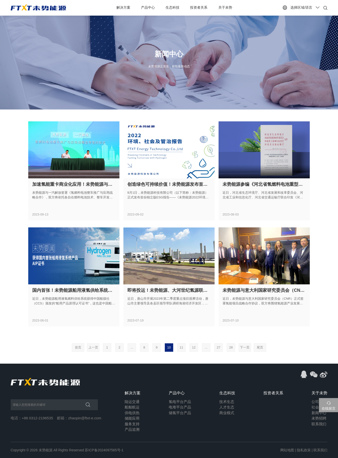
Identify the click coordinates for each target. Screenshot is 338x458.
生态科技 (172, 7)
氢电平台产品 (180, 402)
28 (231, 347)
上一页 (92, 347)
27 (218, 347)
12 (194, 347)
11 (181, 347)
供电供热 (132, 413)
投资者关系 (199, 7)
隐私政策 (304, 450)
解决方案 (123, 7)
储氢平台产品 (180, 413)
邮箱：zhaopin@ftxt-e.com (79, 418)
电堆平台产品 (180, 407)
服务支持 (132, 424)
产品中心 (148, 7)
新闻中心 (318, 413)
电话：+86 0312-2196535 (32, 418)
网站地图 (287, 450)
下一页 (245, 347)
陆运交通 (132, 402)
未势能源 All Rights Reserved (61, 450)
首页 (76, 347)
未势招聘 (318, 418)
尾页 (261, 347)
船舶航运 (132, 407)
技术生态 (226, 402)
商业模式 (226, 413)
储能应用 (132, 418)
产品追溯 (132, 429)
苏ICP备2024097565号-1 (104, 450)
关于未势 (225, 7)
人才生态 (226, 407)
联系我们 (318, 424)
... (132, 347)
